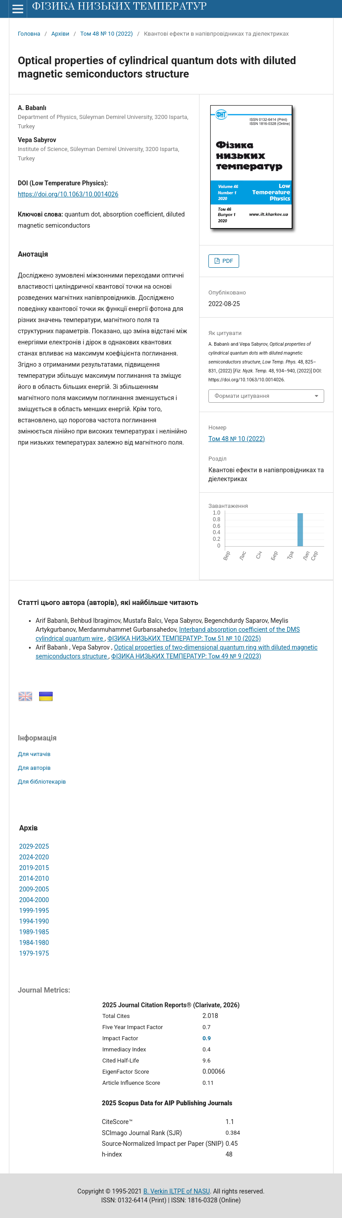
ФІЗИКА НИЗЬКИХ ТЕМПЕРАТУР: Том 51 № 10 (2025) (184, 638)
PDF (227, 260)
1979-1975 (34, 953)
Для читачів (34, 754)
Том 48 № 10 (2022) (106, 33)
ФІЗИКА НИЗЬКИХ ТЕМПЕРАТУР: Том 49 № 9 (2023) (186, 656)
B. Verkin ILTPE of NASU (176, 1191)
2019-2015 (34, 867)
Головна (29, 33)
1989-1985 (34, 932)
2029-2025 (34, 846)
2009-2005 (34, 889)
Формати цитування (242, 395)
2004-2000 (34, 899)
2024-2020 (34, 857)
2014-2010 (34, 878)
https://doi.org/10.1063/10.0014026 (68, 194)
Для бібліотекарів (42, 781)
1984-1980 (34, 942)
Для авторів (34, 767)
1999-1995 (34, 910)
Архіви (60, 33)
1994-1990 (34, 921)
